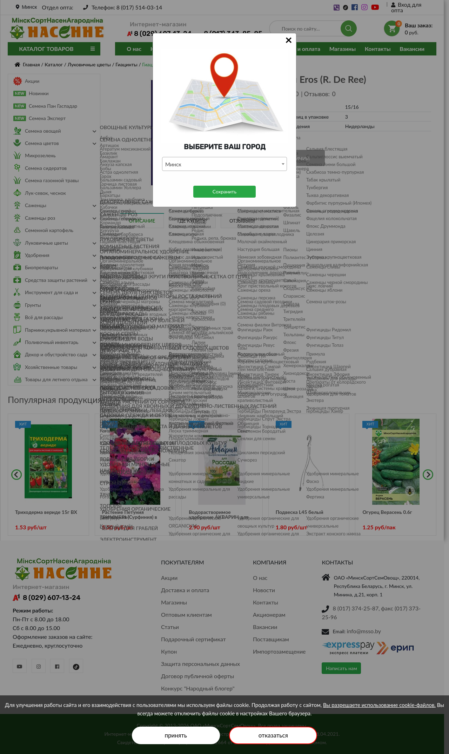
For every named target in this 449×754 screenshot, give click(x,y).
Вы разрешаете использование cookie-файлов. (379, 705)
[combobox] (224, 164)
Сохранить (224, 191)
